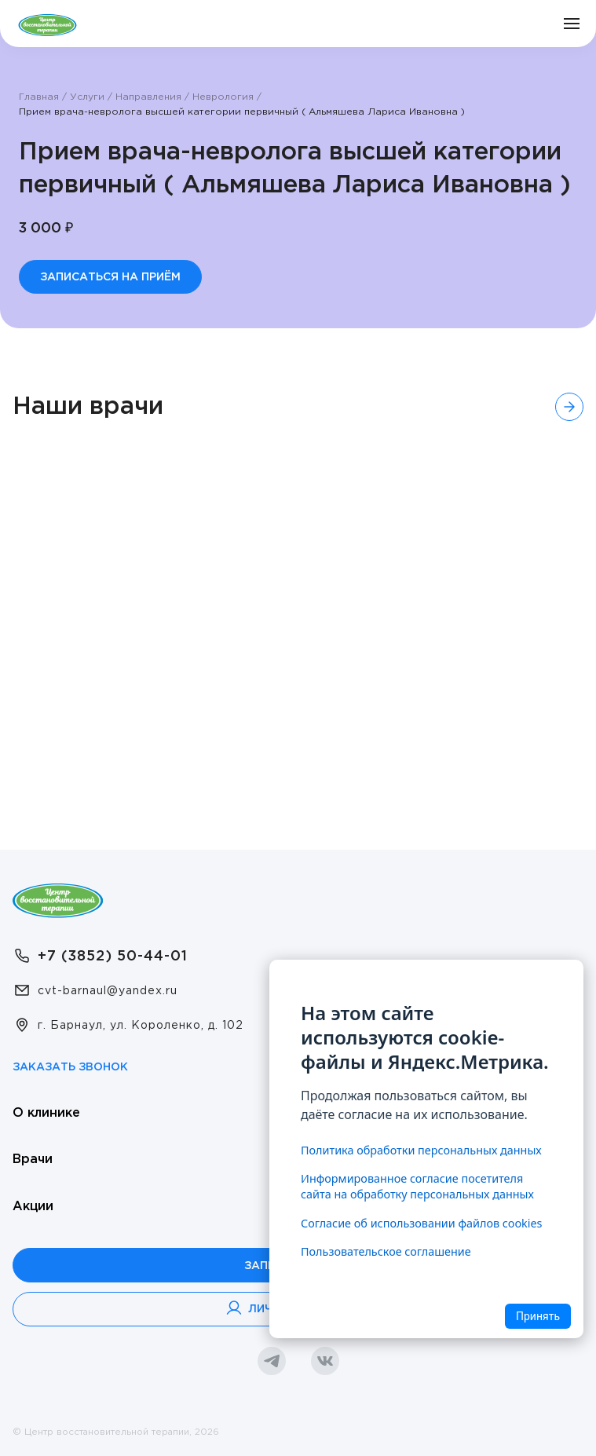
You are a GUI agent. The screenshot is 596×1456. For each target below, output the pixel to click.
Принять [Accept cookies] (538, 1316)
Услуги (87, 97)
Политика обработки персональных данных (421, 1150)
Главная (39, 97)
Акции (33, 1204)
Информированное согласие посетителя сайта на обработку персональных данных (417, 1186)
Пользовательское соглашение (386, 1251)
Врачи (33, 1158)
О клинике (46, 1112)
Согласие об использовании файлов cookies (422, 1223)
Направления (148, 97)
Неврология (223, 97)
